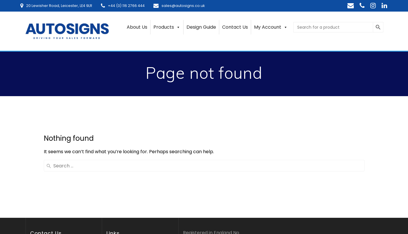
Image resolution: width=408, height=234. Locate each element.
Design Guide (201, 27)
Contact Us (235, 27)
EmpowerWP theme (323, 200)
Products (166, 27)
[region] (75, 188)
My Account (271, 27)
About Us (137, 27)
